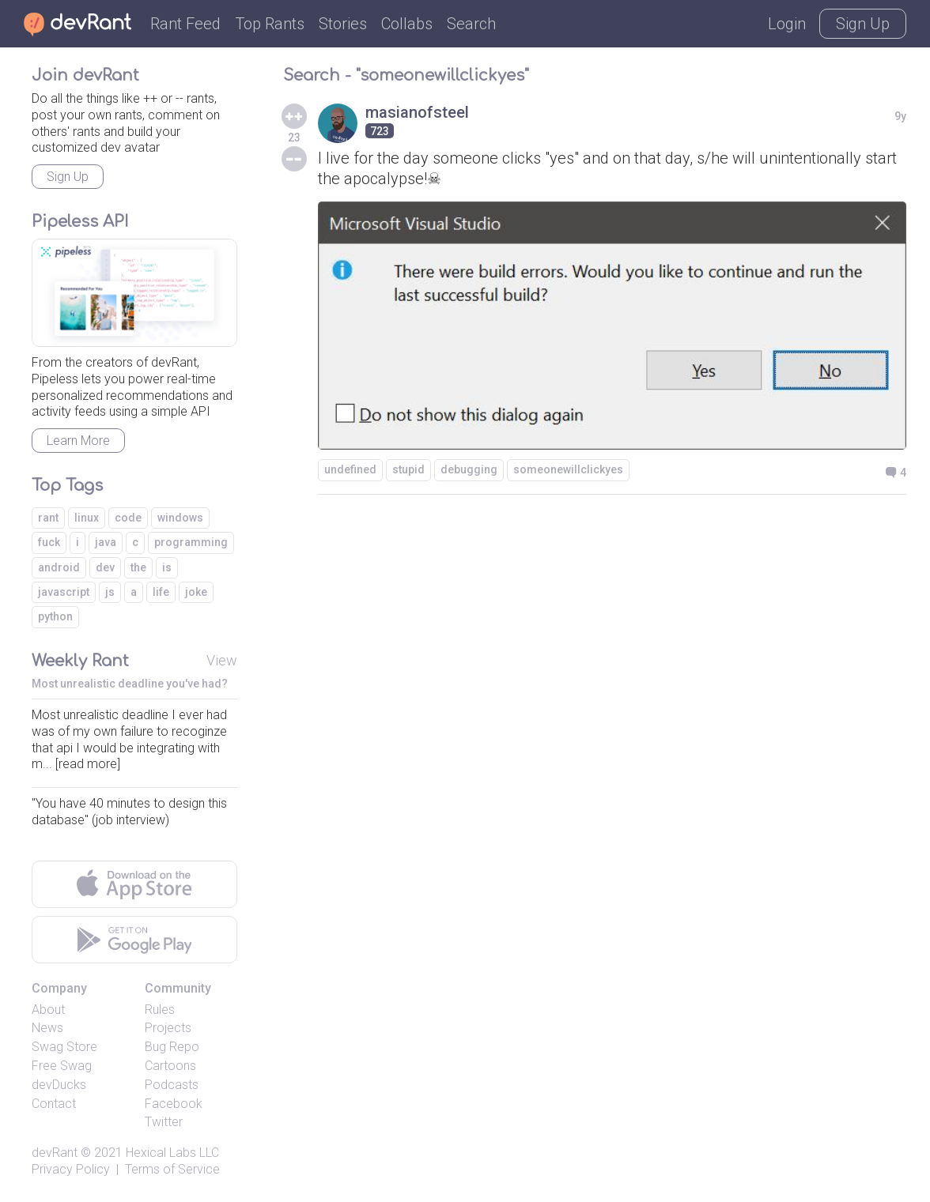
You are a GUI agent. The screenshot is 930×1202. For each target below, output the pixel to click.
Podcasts (171, 1084)
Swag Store (64, 1046)
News (47, 1027)
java (105, 542)
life (161, 592)
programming (191, 542)
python (55, 616)
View (221, 660)
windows (180, 517)
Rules (160, 1009)
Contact (54, 1103)
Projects (168, 1027)
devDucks (59, 1084)
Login (787, 23)
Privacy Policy (71, 1169)
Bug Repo (172, 1046)
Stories (343, 23)
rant (48, 517)
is (167, 567)
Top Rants (269, 23)
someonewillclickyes (568, 469)
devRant (55, 1152)
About (48, 1009)
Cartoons (170, 1065)
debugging (468, 469)
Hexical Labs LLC (172, 1152)
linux (86, 517)
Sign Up (863, 23)
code (128, 517)
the (138, 567)
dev (105, 567)
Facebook (173, 1103)
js (110, 592)
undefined (350, 469)
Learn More (78, 440)
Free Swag (62, 1065)
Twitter (164, 1121)
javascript (63, 592)
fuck (49, 542)
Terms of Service (172, 1169)
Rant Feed (185, 23)
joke (196, 592)
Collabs (407, 23)
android (59, 567)
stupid (408, 469)
